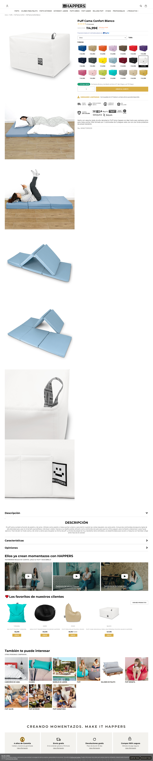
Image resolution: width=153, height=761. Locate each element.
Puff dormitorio (59, 713)
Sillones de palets (108, 685)
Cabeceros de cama (12, 685)
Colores (80, 45)
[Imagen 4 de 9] (88, 672)
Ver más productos (139, 605)
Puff (79, 685)
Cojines (32, 685)
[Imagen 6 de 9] (136, 672)
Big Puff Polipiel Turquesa (16, 632)
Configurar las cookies (17, 759)
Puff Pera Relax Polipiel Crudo (73, 632)
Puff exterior (34, 713)
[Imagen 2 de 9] (40, 672)
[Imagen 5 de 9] (112, 672)
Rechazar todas (144, 758)
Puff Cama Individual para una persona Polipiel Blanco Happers (109, 632)
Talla (130, 40)
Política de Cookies (75, 757)
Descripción (12, 515)
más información (22, 752)
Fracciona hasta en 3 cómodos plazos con (93, 36)
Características (14, 543)
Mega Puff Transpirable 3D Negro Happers (45, 632)
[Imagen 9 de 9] (64, 699)
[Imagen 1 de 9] (16, 672)
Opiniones (90, 27)
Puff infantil (130, 685)
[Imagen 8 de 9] (40, 699)
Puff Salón (9, 713)
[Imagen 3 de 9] (64, 672)
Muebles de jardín (60, 685)
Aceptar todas (131, 758)
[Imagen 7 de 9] (16, 699)
